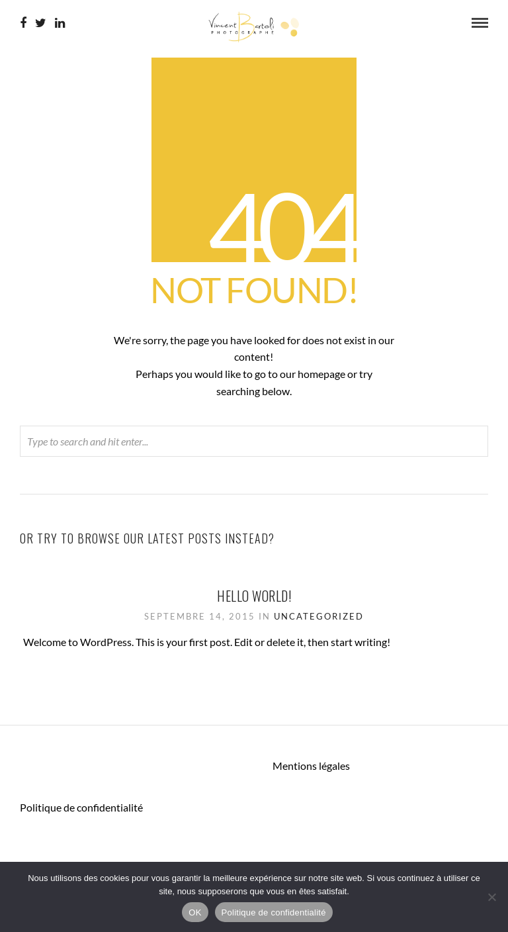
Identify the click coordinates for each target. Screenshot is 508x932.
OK (195, 912)
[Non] (491, 897)
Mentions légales (311, 765)
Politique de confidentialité (81, 807)
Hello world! (254, 596)
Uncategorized (319, 616)
